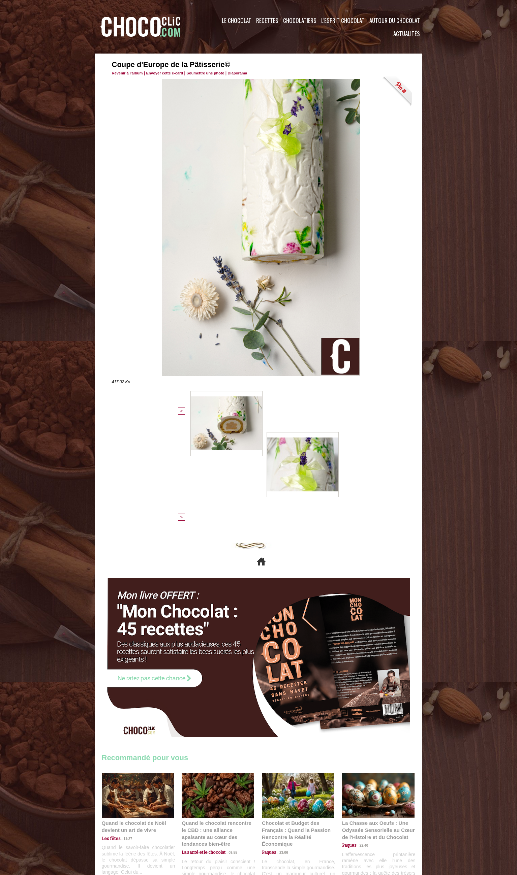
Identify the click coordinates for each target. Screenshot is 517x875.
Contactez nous (122, 834)
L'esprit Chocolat (343, 20)
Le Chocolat (236, 20)
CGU (191, 834)
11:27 (124, 733)
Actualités (406, 33)
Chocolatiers (299, 20)
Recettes (267, 20)
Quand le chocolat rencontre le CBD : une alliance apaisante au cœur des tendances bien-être (217, 724)
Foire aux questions (362, 834)
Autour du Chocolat (394, 20)
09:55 (229, 739)
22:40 (361, 739)
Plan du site (278, 834)
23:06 (281, 746)
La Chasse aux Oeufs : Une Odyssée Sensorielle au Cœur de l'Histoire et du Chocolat (375, 724)
